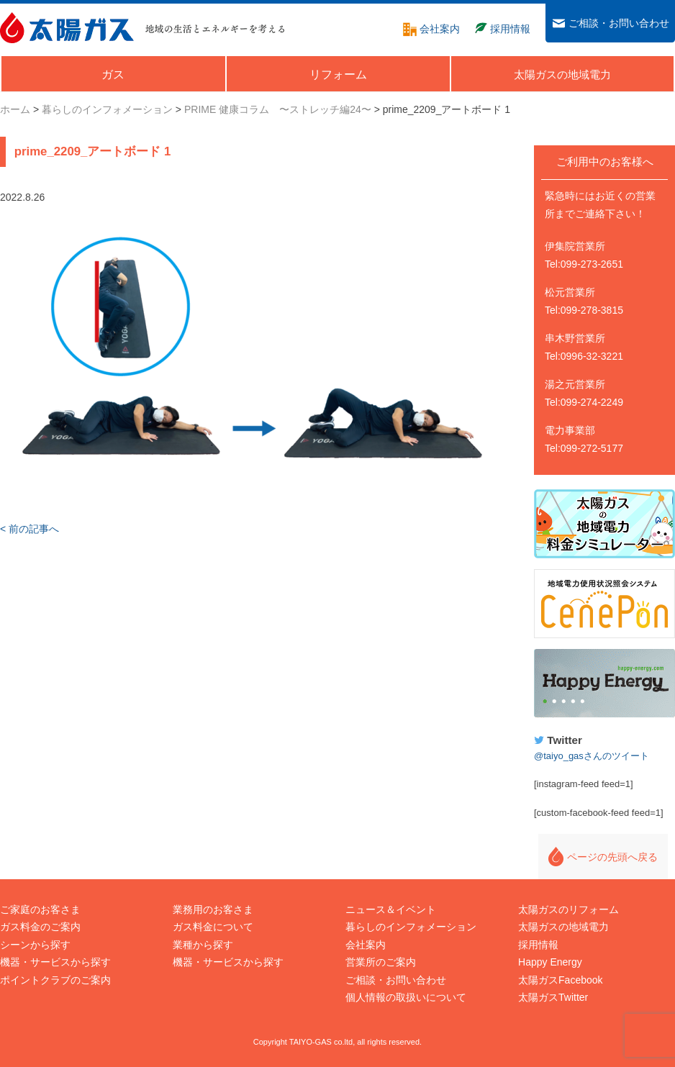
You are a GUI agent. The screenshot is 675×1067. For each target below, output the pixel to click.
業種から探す (203, 944)
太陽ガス (67, 27)
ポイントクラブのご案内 (55, 980)
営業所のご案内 (380, 962)
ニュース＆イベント (390, 909)
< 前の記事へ (29, 529)
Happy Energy (604, 683)
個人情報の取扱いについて (405, 997)
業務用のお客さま (213, 909)
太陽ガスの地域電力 (563, 926)
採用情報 (538, 944)
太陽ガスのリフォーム (568, 909)
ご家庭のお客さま (40, 909)
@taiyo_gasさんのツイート (591, 755)
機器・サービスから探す (55, 962)
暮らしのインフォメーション (410, 926)
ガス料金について (213, 926)
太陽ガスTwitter (553, 997)
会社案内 (365, 944)
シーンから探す (35, 944)
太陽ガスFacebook (560, 980)
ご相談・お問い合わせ (395, 980)
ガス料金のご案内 (40, 926)
